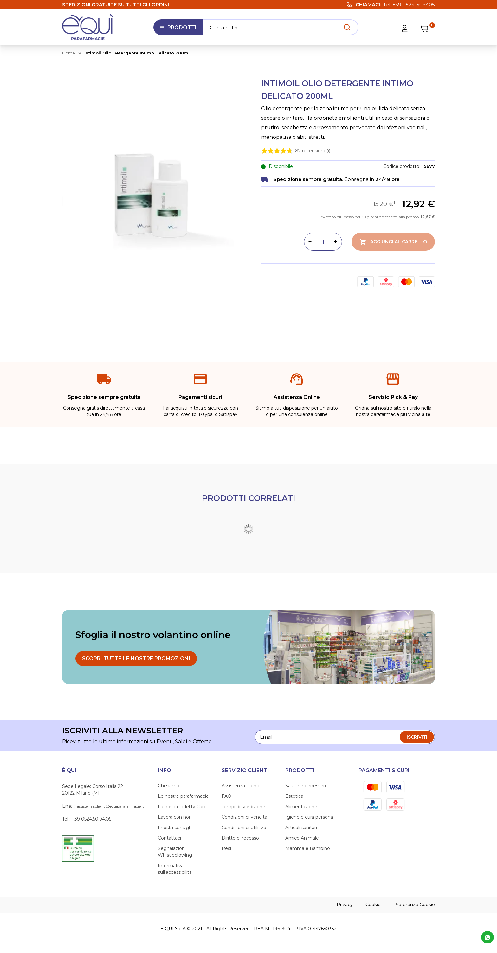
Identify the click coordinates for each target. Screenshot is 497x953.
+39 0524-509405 (413, 5)
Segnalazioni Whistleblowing (175, 852)
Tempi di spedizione (243, 806)
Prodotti (178, 29)
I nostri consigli (174, 827)
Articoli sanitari (301, 827)
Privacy (345, 904)
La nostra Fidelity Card (182, 806)
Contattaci (169, 838)
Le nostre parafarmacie (183, 796)
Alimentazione (301, 806)
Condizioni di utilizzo (244, 827)
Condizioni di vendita (244, 817)
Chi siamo (168, 786)
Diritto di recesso (240, 838)
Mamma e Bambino (307, 848)
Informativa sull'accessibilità (175, 869)
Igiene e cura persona (309, 817)
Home (68, 52)
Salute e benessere (306, 786)
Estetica (294, 796)
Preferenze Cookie (414, 904)
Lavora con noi (174, 817)
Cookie (373, 904)
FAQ (226, 796)
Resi (226, 848)
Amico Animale (302, 838)
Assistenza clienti (240, 786)
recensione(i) (312, 150)
